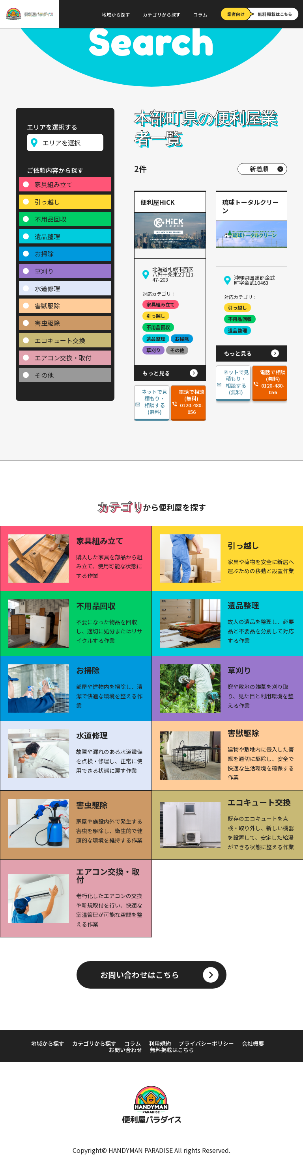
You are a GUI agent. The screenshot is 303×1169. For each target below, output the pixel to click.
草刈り (44, 268)
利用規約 (160, 1043)
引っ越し (47, 199)
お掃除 (44, 251)
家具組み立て (54, 181)
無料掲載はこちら (172, 1050)
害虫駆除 (47, 320)
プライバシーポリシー (206, 1043)
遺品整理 (47, 233)
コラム (200, 14)
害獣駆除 (47, 303)
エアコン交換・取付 (63, 355)
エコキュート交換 (60, 337)
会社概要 (253, 1043)
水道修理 (47, 285)
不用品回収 (50, 216)
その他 (44, 372)
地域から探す (116, 14)
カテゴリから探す (162, 14)
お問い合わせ (125, 1050)
